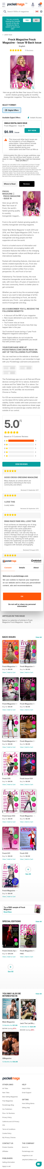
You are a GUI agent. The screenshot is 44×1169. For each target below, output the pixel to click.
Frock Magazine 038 (28, 704)
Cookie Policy (6, 1133)
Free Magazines (7, 1101)
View (4, 672)
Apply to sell (6, 1166)
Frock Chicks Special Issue (10, 951)
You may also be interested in (11, 993)
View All (39, 637)
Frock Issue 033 (8, 816)
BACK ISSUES (9, 637)
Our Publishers (7, 1109)
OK (22, 596)
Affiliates (5, 1151)
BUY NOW (32, 130)
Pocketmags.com (28, 1151)
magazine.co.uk (27, 1155)
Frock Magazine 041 (10, 666)
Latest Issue (8, 35)
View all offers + (22, 161)
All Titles (5, 1088)
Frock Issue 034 (26, 778)
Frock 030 (24, 853)
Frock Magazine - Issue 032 (28, 816)
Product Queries (7, 1147)
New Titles (5, 1092)
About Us (25, 1147)
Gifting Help (26, 1107)
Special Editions (11, 921)
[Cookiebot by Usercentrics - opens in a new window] (31, 561)
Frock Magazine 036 (28, 741)
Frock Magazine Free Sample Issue (28, 951)
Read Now (8, 912)
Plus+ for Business (8, 1113)
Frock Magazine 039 (10, 704)
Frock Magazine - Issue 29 (10, 891)
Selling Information (8, 1162)
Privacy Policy (7, 1117)
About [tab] (36, 568)
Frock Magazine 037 (10, 741)
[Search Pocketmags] (4, 11)
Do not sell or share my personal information (22, 605)
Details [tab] (22, 568)
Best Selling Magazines (10, 1097)
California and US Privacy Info (10, 1123)
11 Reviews (29, 50)
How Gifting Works (28, 1103)
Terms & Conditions (8, 1129)
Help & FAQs (26, 1088)
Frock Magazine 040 (28, 666)
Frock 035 (6, 778)
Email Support (26, 1092)
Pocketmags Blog (8, 1105)
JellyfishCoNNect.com (29, 1159)
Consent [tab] (7, 568)
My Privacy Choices (9, 1137)
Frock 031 (6, 853)
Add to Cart (11, 672)
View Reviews (21, 464)
